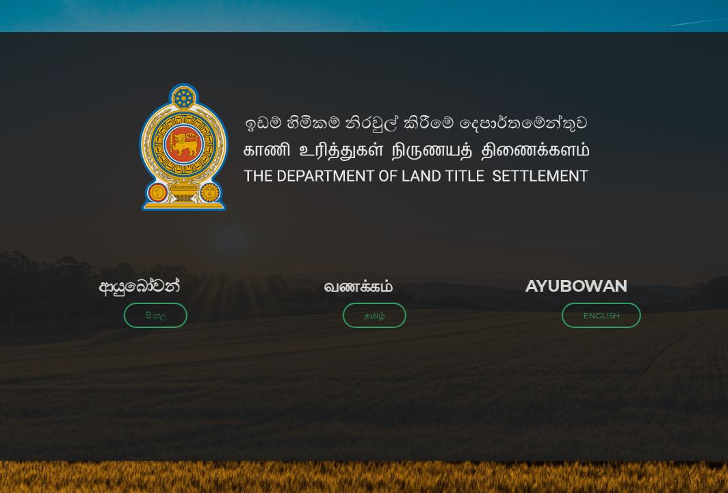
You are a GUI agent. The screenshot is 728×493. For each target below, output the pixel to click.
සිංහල (152, 315)
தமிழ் (371, 315)
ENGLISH (598, 315)
